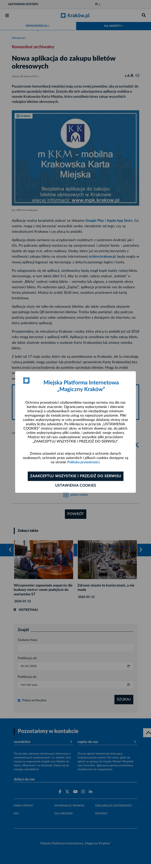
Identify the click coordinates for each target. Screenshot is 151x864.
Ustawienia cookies (75, 485)
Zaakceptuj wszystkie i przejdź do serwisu (75, 476)
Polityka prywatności (83, 462)
